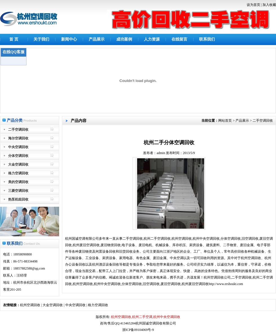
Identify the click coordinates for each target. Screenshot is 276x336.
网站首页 (225, 121)
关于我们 (41, 39)
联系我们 (207, 39)
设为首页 (253, 5)
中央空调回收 (75, 305)
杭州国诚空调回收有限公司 (155, 323)
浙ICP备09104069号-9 (138, 330)
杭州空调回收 (30, 305)
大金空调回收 (53, 305)
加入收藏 (269, 5)
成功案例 (124, 39)
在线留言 (179, 39)
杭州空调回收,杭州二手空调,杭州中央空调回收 (145, 317)
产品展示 (96, 39)
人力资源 (152, 39)
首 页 (13, 39)
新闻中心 (69, 39)
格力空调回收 (98, 305)
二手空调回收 (263, 121)
